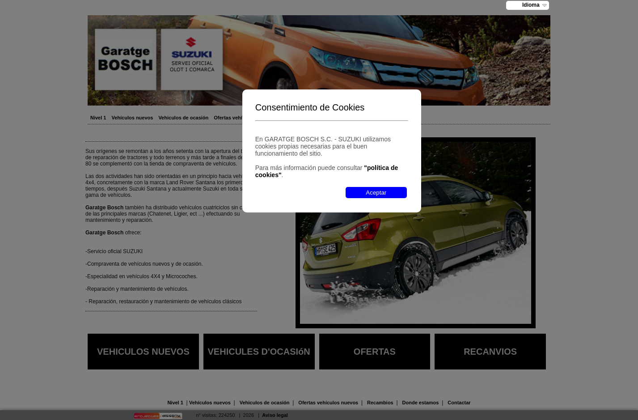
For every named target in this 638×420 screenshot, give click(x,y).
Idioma (531, 5)
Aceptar (376, 192)
